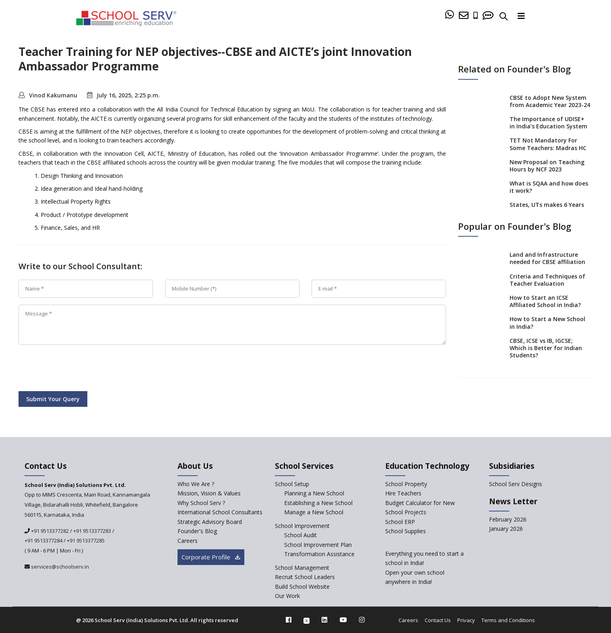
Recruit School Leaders (305, 577)
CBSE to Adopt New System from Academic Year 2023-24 (550, 101)
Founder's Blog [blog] (197, 531)
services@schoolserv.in (59, 566)
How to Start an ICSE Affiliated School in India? (545, 301)
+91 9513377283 (92, 530)
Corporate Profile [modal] (211, 557)
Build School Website (302, 586)
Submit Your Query (53, 399)
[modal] (587, 546)
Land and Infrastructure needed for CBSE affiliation (547, 258)
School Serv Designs (515, 484)
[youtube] (343, 619)
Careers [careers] (188, 540)
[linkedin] (324, 619)
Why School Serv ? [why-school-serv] (201, 503)
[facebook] (288, 619)
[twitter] (306, 619)
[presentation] (80, 369)
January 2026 (506, 528)
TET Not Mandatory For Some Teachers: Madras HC (548, 144)
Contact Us (438, 620)
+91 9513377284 (43, 540)
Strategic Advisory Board (210, 522)
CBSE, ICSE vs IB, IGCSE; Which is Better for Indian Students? (546, 348)
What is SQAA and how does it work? (549, 186)
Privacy (466, 620)
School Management (302, 567)
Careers (408, 620)
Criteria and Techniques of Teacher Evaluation (547, 279)
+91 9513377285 (86, 540)
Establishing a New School (318, 503)
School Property (406, 484)
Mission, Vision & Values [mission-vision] (209, 493)
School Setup (292, 484)
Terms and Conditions (508, 620)
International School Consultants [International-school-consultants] (220, 512)
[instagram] (362, 619)
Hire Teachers (403, 493)
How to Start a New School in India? (547, 322)
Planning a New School (314, 493)
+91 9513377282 (49, 530)
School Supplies (405, 531)
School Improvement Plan (318, 544)
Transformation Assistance (319, 554)
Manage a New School (313, 512)
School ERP (400, 522)
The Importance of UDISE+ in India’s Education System (548, 122)
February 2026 (507, 519)
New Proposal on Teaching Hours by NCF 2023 (547, 165)
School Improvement (302, 526)
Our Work (287, 596)
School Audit (300, 535)
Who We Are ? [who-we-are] (196, 484)
